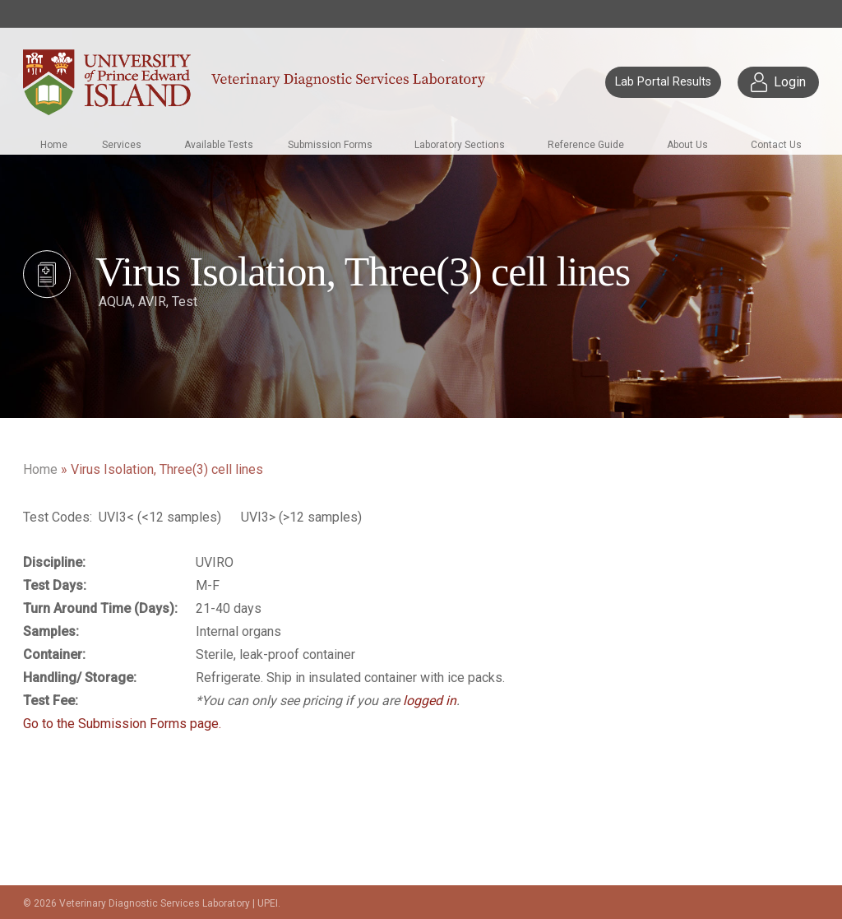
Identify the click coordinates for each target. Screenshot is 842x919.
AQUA (115, 301)
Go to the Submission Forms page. (122, 723)
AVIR (152, 301)
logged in (429, 700)
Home (53, 145)
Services (121, 145)
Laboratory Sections (459, 145)
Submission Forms (330, 145)
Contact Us (776, 145)
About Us (687, 145)
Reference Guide (586, 145)
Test (184, 301)
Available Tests (218, 145)
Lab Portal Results (663, 82)
